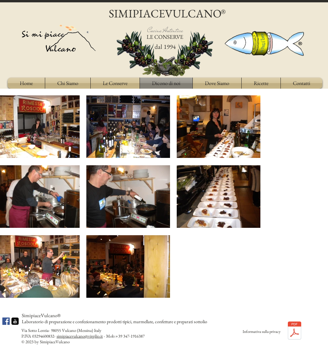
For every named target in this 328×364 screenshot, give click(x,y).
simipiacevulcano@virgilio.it (80, 336)
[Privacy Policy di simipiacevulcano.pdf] (294, 331)
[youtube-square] (15, 321)
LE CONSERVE (165, 36)
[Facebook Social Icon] (6, 321)
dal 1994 (165, 46)
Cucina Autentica (165, 30)
